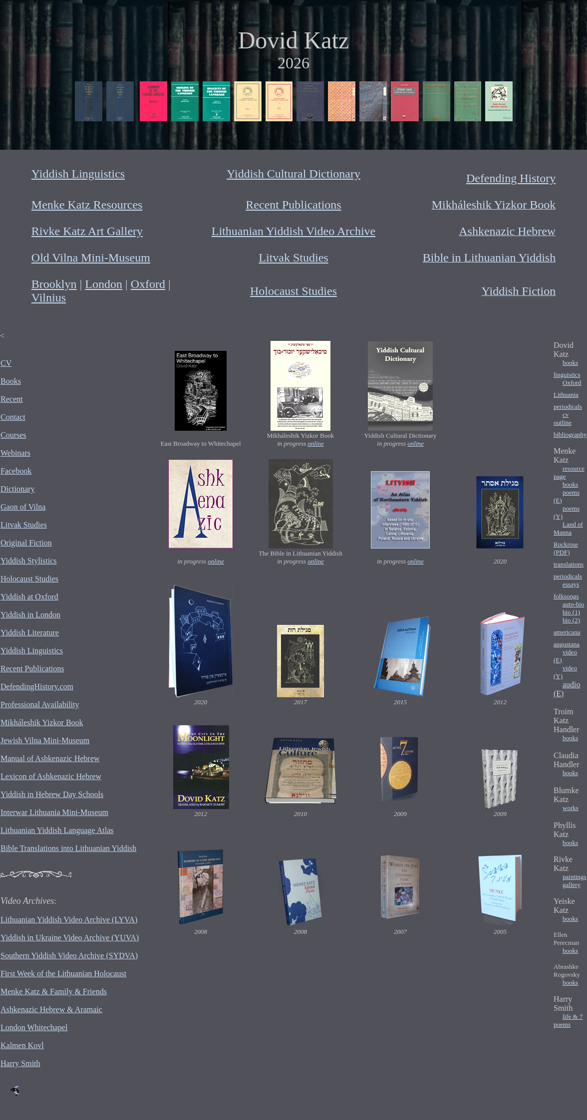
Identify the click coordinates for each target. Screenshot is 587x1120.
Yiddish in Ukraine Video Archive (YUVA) (69, 937)
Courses (13, 435)
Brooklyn (54, 284)
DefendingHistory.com (36, 686)
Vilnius (48, 297)
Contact (12, 417)
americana (567, 632)
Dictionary (17, 489)
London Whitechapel (33, 1027)
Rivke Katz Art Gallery (87, 231)
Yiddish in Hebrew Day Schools (51, 794)
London (103, 284)
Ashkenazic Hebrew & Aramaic (51, 1009)
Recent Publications (293, 204)
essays (571, 584)
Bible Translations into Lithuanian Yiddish (68, 848)
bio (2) (571, 620)
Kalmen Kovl (22, 1045)
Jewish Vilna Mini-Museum (44, 740)
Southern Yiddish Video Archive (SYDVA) (69, 955)
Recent (11, 399)
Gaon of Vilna (22, 507)
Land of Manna (568, 528)
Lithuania (566, 394)
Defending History (511, 178)
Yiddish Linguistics (78, 173)
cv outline (563, 418)
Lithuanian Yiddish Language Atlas (56, 830)
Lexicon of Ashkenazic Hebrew (50, 776)
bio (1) (571, 612)
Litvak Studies (293, 257)
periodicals (568, 406)
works (571, 808)
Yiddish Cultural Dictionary (293, 173)
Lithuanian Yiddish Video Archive (294, 231)
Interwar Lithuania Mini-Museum (54, 812)
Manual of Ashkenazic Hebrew (50, 758)
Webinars (15, 453)
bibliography (570, 434)
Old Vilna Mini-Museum (90, 257)
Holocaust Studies (293, 290)
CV (5, 363)
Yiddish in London (30, 614)
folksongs (566, 596)
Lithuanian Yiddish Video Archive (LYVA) (68, 919)
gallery (572, 884)
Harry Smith (20, 1063)
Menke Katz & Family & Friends (53, 991)
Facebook (15, 471)
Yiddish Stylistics (28, 561)
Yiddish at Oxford (29, 596)
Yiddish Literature (29, 632)
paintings (575, 876)
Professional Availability (39, 704)
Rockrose (566, 544)
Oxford (148, 284)
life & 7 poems (568, 1020)
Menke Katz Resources (87, 204)
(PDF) (562, 552)
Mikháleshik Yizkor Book (41, 722)
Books (10, 381)
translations (569, 564)
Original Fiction (26, 543)
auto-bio (573, 604)
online (315, 443)
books (570, 362)
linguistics (567, 374)
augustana (567, 644)
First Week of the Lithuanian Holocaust (63, 973)
